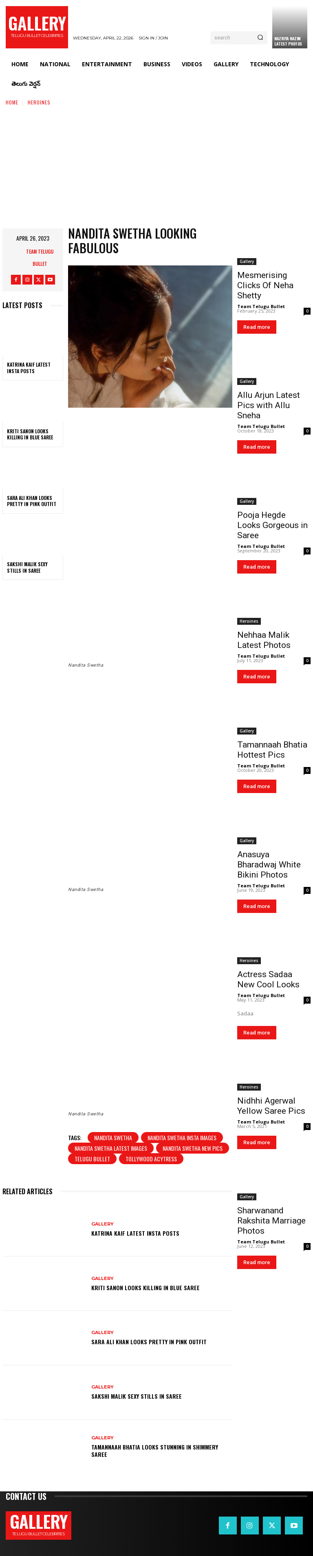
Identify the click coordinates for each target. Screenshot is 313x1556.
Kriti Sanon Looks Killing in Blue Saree (30, 434)
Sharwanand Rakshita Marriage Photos (271, 1221)
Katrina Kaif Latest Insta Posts (29, 367)
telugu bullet (92, 1158)
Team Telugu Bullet (39, 257)
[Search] (260, 37)
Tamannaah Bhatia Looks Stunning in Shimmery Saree (154, 1450)
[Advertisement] (156, 167)
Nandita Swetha (113, 1137)
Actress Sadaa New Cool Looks (268, 979)
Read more (256, 327)
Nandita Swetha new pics (193, 1148)
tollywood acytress (151, 1158)
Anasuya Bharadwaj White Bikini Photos (269, 865)
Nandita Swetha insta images (182, 1137)
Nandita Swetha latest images (111, 1148)
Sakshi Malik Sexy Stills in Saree (27, 567)
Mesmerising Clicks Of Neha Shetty (265, 285)
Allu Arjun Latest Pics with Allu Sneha (268, 405)
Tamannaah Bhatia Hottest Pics (272, 750)
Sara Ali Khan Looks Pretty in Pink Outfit (31, 501)
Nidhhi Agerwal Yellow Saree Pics (271, 1106)
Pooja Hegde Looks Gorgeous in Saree (272, 525)
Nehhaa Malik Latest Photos (264, 640)
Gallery (102, 1224)
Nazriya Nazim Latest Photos (288, 41)
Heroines (39, 102)
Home (12, 102)
